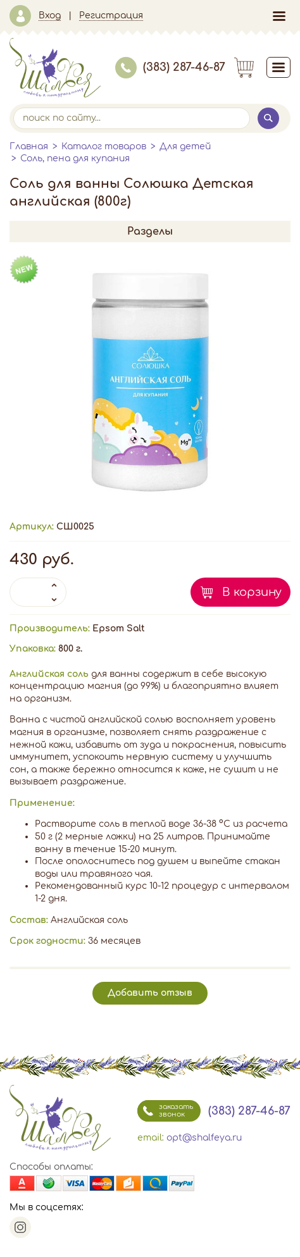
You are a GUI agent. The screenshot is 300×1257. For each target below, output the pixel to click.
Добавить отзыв (150, 993)
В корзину (252, 592)
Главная (28, 146)
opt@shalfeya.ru (204, 1137)
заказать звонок (165, 1111)
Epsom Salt (118, 628)
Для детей (185, 146)
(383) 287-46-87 (170, 67)
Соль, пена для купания (75, 158)
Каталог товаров (103, 146)
